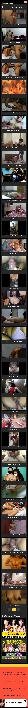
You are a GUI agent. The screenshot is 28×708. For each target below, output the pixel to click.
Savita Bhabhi (16, 677)
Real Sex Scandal (20, 673)
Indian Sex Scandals (20, 670)
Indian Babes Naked (8, 673)
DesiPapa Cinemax (7, 670)
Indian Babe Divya (7, 675)
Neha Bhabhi (17, 675)
